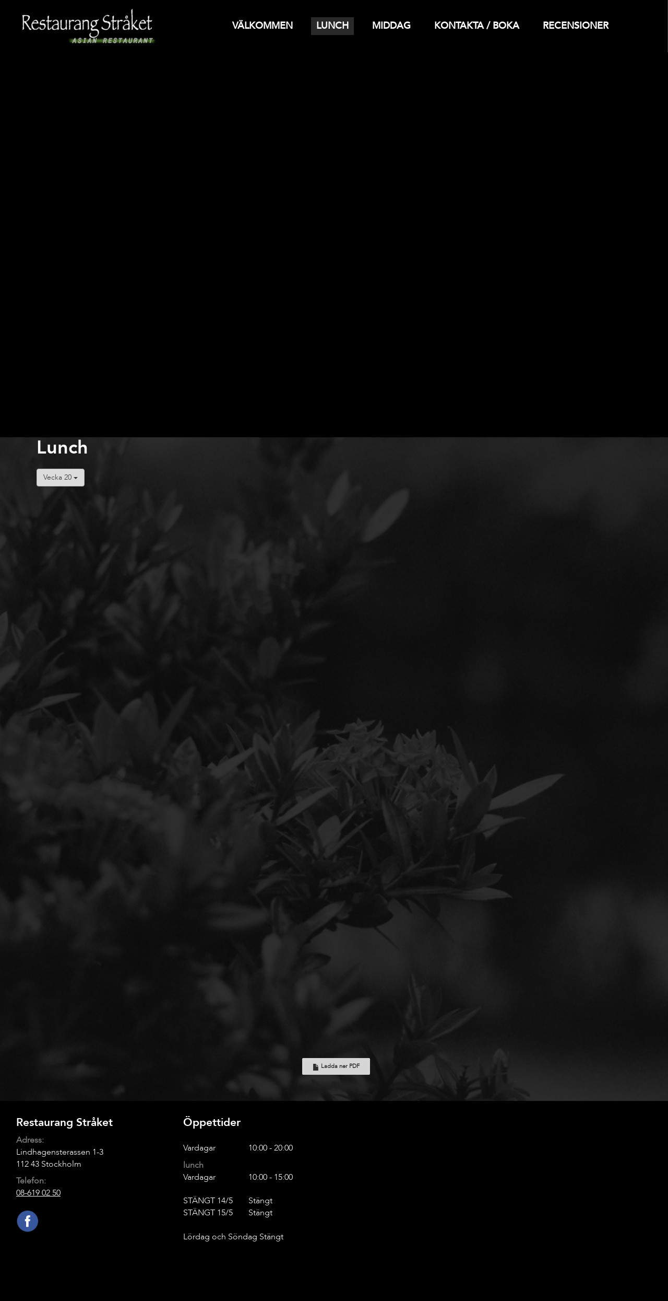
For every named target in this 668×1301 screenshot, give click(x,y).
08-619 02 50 (38, 1193)
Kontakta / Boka (476, 25)
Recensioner (576, 25)
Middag (391, 25)
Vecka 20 (60, 477)
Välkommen (262, 25)
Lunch (332, 25)
